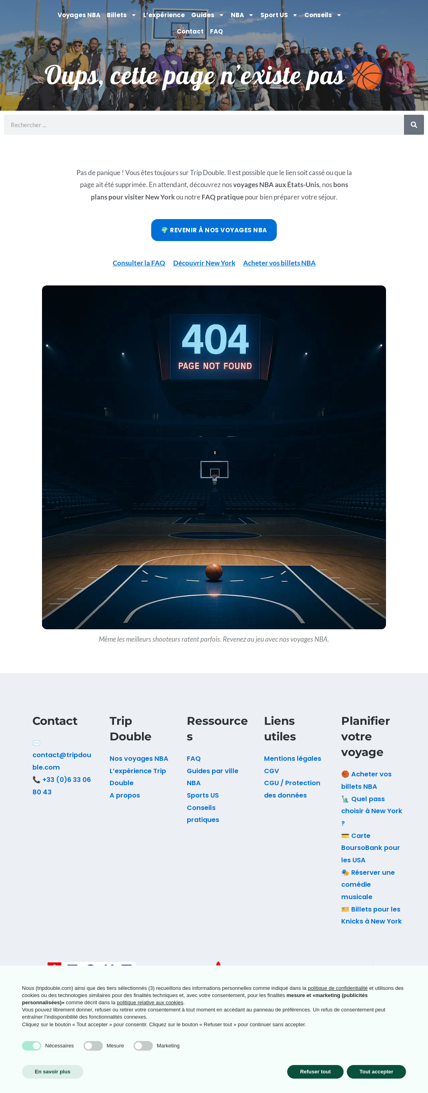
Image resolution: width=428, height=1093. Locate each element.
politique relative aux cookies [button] (150, 1002)
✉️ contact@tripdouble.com (61, 755)
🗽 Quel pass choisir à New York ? (371, 811)
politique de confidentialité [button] (338, 988)
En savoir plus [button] (52, 1072)
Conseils (323, 15)
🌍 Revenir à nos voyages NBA (214, 230)
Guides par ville (212, 771)
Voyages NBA (79, 15)
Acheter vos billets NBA (279, 263)
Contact (190, 31)
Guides (207, 15)
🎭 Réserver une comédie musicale (368, 885)
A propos (125, 795)
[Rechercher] (414, 125)
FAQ (216, 31)
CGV (271, 771)
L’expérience (164, 15)
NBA (242, 15)
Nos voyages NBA (139, 758)
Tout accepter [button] (376, 1072)
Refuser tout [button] (315, 1072)
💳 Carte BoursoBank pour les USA (370, 848)
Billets (122, 15)
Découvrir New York (204, 263)
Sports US (203, 795)
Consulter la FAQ (139, 263)
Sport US (279, 15)
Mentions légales (292, 758)
